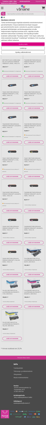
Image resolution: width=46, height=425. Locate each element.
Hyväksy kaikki (23, 44)
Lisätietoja (23, 48)
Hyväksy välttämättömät (23, 52)
